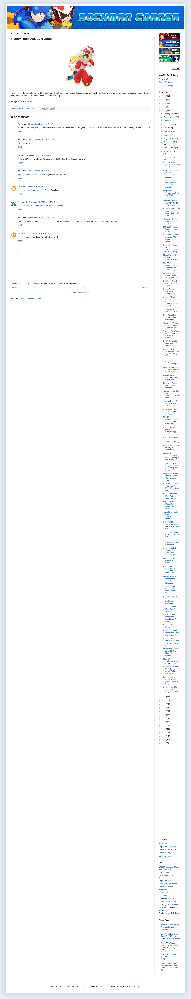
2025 (164, 740)
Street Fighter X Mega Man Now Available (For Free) (170, 466)
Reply (20, 131)
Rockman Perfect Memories (166, 888)
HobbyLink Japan (166, 85)
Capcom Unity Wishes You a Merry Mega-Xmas (169, 589)
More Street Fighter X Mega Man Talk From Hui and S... (171, 369)
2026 (164, 743)
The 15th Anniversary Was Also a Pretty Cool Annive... (171, 420)
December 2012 (170, 157)
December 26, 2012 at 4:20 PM (36, 233)
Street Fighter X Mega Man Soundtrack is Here (169, 505)
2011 (164, 107)
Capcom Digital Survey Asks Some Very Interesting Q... (170, 551)
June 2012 (168, 131)
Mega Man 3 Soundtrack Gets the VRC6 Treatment (171, 194)
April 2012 (168, 124)
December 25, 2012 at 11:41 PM (40, 186)
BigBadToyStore (165, 82)
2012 (164, 110)
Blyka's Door (164, 872)
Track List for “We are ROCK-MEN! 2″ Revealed (171, 203)
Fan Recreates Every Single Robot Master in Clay (170, 680)
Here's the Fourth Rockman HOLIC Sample (171, 283)
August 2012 (169, 138)
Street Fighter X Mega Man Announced (169, 291)
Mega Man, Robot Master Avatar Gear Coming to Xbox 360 (170, 476)
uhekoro (29, 101)
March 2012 (169, 121)
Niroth (20, 233)
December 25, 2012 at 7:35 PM (41, 140)
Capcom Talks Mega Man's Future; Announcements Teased (171, 301)
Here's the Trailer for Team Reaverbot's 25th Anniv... (171, 212)
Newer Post (16, 288)
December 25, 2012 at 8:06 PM (38, 155)
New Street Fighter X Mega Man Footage (170, 411)
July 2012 (168, 135)
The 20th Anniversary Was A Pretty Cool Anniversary (171, 266)
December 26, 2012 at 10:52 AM (42, 218)
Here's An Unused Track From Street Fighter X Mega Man (170, 670)
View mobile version (81, 292)
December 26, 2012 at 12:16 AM (42, 202)
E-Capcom (163, 843)
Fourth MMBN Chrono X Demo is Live (170, 560)
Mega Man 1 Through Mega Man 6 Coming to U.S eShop (171, 456)
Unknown (22, 186)
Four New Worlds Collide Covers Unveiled (170, 385)
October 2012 (169, 148)
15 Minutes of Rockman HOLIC (171, 310)
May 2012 (168, 128)
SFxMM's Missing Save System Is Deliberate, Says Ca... (171, 525)
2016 (164, 707)
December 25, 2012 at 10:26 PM (42, 171)
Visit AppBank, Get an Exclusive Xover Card (170, 403)
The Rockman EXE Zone (169, 913)
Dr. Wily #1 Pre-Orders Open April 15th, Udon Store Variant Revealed (170, 936)
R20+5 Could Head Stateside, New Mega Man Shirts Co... (171, 487)
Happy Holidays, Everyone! (170, 626)
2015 (164, 704)
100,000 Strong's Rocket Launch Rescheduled (170, 229)
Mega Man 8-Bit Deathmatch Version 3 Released (169, 579)
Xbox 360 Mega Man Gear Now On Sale (170, 609)
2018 (164, 715)
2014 (164, 700)
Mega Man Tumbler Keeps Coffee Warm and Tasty (171, 275)
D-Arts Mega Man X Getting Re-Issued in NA (171, 447)
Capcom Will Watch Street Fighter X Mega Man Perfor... (171, 334)
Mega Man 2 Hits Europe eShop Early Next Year (170, 257)
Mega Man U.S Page (167, 847)
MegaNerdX (23, 202)
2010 (164, 103)
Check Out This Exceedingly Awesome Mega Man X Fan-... (170, 569)
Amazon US (163, 79)
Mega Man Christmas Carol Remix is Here (170, 661)
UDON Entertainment (167, 856)
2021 (164, 725)
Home (81, 288)
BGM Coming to (170, 946)
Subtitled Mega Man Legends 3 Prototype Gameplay (171, 600)
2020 (164, 722)
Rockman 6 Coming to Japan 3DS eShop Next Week (171, 238)
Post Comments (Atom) (31, 299)
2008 (164, 96)
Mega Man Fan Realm (168, 884)
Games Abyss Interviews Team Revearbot (171, 377)
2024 (164, 736)
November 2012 (170, 151)
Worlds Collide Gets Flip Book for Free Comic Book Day (171, 394)
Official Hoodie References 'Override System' (170, 966)
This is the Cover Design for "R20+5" (170, 221)
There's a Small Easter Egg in (170, 927)
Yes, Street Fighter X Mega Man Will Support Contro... (171, 325)
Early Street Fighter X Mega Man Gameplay (171, 317)
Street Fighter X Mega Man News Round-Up (171, 542)
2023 (164, 732)
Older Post (145, 288)
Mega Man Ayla (165, 881)
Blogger (136, 986)
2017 (164, 711)
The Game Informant (167, 898)
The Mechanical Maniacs (169, 901)
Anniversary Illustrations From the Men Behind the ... (171, 641)
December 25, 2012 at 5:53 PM (41, 124)
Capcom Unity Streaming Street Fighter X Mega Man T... (171, 352)
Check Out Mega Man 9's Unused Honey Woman (171, 496)
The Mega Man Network (168, 905)
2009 (164, 100)
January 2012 (169, 113)
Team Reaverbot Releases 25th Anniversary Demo (170, 515)
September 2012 (170, 142)
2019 (164, 718)
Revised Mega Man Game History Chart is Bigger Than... (171, 430)
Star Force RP (164, 895)
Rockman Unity (165, 853)
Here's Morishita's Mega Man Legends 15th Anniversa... (170, 173)
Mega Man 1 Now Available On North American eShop (170, 652)
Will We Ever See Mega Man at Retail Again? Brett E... (170, 618)
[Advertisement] (170, 791)
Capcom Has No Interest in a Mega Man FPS (170, 689)
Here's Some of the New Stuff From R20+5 (171, 343)
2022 (164, 729)
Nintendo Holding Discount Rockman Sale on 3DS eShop (170, 248)
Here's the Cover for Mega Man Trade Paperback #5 (171, 633)
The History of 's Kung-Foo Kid (169, 956)
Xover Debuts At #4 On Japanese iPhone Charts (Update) (171, 183)
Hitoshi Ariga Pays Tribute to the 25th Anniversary (171, 439)
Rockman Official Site (167, 850)
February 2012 (170, 117)
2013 (164, 697)
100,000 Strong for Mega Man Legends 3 (169, 868)
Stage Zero (163, 892)
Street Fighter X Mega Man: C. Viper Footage (170, 361)
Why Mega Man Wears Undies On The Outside (171, 164)
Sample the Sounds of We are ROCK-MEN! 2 (171, 534)
